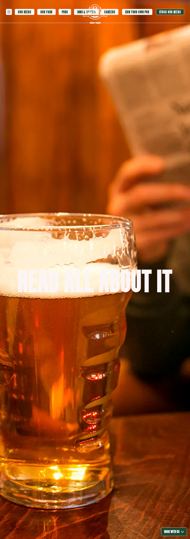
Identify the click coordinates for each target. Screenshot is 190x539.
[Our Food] (46, 12)
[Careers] (109, 12)
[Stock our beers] (170, 12)
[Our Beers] (24, 12)
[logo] (95, 12)
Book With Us (174, 532)
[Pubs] (65, 12)
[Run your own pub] (137, 12)
